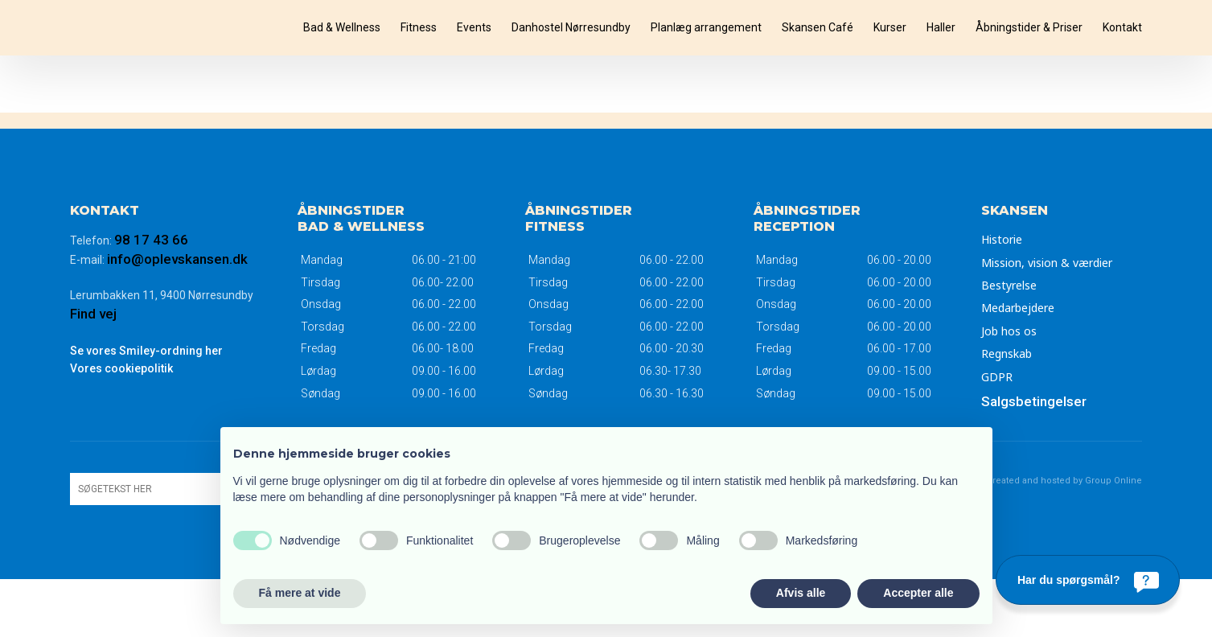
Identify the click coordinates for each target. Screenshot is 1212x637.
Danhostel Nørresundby (571, 27)
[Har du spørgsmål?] (1088, 580)
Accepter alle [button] (918, 592)
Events (474, 27)
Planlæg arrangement (706, 27)
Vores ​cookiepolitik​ (121, 368)
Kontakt (1122, 27)
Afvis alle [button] (800, 592)
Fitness (419, 27)
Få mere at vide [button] (300, 592)
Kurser (889, 27)
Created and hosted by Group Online (1064, 480)
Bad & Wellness (341, 27)
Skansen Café (817, 27)
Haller (940, 27)
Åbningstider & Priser (1029, 27)
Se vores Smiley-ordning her (146, 350)
